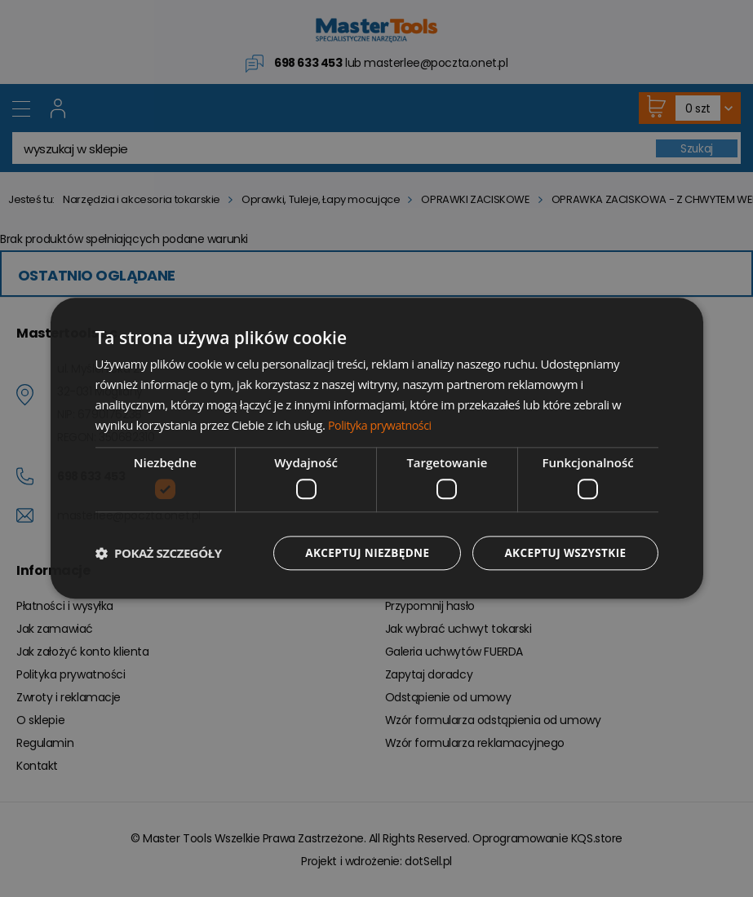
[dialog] (377, 449)
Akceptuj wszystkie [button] (563, 552)
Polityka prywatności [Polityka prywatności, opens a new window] (382, 424)
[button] (158, 553)
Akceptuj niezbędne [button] (361, 552)
